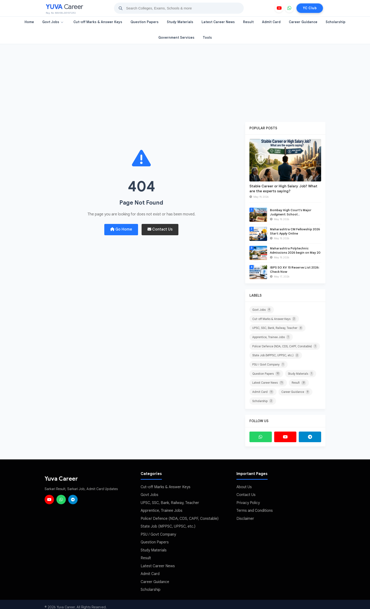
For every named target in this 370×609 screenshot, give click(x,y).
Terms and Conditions (254, 508)
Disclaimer (245, 515)
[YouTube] (279, 8)
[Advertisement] (185, 79)
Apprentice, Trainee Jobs (271, 336)
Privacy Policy (248, 500)
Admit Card (271, 22)
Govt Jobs (52, 22)
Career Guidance (303, 22)
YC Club (310, 8)
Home (29, 22)
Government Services (176, 37)
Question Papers (144, 22)
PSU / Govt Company (268, 363)
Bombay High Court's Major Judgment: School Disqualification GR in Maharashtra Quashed (290, 216)
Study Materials (180, 22)
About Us (244, 485)
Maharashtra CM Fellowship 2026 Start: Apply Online (295, 231)
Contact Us (159, 229)
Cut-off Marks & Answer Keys (97, 22)
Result (248, 22)
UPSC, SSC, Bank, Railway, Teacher (277, 327)
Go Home (121, 229)
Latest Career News (218, 22)
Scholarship (335, 22)
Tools (207, 37)
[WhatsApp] (289, 8)
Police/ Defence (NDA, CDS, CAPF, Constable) (284, 345)
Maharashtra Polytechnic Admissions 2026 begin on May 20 (295, 250)
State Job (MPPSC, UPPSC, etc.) (275, 354)
